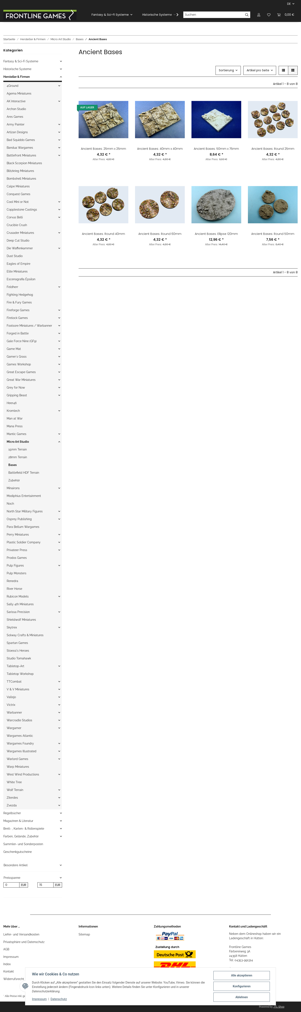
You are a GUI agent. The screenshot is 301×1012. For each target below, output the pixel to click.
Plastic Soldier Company (24, 542)
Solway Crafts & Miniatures (25, 635)
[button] (259, 15)
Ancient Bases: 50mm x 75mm (216, 149)
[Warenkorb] (286, 15)
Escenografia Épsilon (21, 279)
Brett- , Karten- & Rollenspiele (23, 828)
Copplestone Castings (22, 209)
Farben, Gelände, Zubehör (21, 836)
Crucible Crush (17, 225)
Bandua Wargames (20, 147)
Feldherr (12, 287)
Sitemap (84, 934)
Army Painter (15, 124)
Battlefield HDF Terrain (23, 472)
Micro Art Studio (18, 441)
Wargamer (14, 728)
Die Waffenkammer (20, 248)
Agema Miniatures (19, 93)
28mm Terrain (17, 457)
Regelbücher (12, 813)
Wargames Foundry (20, 743)
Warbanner (14, 712)
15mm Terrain (17, 449)
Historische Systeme (17, 69)
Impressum (11, 956)
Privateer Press (17, 550)
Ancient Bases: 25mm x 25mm (103, 149)
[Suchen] (213, 14)
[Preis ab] (11, 885)
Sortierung (226, 70)
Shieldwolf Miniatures (21, 619)
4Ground (12, 85)
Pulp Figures (15, 565)
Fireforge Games (18, 310)
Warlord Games (17, 759)
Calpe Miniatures (18, 186)
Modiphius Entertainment (24, 496)
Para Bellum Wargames (23, 526)
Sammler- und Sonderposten (23, 844)
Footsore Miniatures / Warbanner (29, 325)
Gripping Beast (17, 395)
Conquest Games (18, 194)
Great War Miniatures (21, 379)
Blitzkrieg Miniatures (20, 171)
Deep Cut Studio (18, 240)
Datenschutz (59, 999)
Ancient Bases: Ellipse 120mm (216, 234)
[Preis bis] (45, 885)
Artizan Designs (17, 132)
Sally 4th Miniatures (20, 604)
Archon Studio (16, 109)
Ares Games (15, 116)
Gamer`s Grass (17, 356)
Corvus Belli (15, 217)
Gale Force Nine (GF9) (22, 341)
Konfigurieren (241, 986)
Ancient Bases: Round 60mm (159, 234)
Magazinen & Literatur (18, 821)
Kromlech (13, 410)
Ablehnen (241, 997)
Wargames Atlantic (20, 735)
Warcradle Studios (19, 720)
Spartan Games (17, 643)
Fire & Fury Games (19, 302)
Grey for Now (16, 387)
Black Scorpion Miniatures (24, 163)
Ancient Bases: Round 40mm (103, 234)
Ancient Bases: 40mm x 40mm (160, 149)
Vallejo (11, 697)
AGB (6, 949)
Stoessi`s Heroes (18, 650)
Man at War (15, 418)
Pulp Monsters (16, 573)
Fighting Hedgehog (20, 294)
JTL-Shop (278, 1006)
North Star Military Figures (25, 511)
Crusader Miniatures (20, 232)
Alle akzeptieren (241, 975)
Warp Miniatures (18, 766)
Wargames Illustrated (21, 751)
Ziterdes (12, 797)
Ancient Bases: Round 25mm (272, 149)
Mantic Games (16, 434)
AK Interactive (16, 101)
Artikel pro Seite (258, 70)
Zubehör (14, 480)
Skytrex (12, 627)
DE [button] (289, 4)
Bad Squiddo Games (21, 140)
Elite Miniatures (17, 271)
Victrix (11, 704)
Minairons (13, 488)
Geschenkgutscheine (17, 851)
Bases (12, 465)
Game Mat (14, 349)
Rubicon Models (18, 596)
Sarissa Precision (18, 612)
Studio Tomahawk (19, 658)
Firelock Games (17, 318)
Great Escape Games (21, 372)
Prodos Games (17, 557)
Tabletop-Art (15, 666)
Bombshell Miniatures (21, 178)
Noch (10, 503)
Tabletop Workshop (20, 674)
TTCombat (14, 681)
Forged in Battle (18, 333)
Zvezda (12, 805)
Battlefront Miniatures (21, 155)
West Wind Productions (23, 774)
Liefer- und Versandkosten (21, 934)
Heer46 (12, 403)
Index (7, 964)
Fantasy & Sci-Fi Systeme (20, 61)
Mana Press (15, 426)
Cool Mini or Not (18, 201)
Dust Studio (15, 256)
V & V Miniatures (18, 689)
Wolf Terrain (15, 790)
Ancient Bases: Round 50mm (272, 234)
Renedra (12, 581)
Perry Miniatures (18, 534)
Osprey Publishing (19, 519)
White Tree (14, 782)
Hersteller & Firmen (16, 76)
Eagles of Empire (18, 263)
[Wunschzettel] (269, 15)
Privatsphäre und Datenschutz (24, 942)
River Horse (14, 588)
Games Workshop (19, 364)
